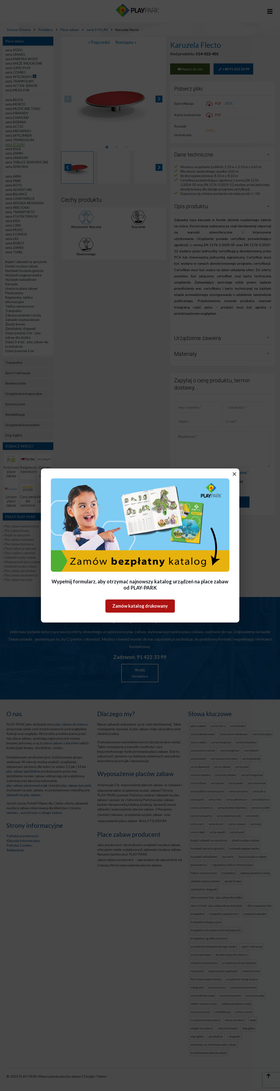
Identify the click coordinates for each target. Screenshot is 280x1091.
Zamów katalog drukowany (140, 606)
